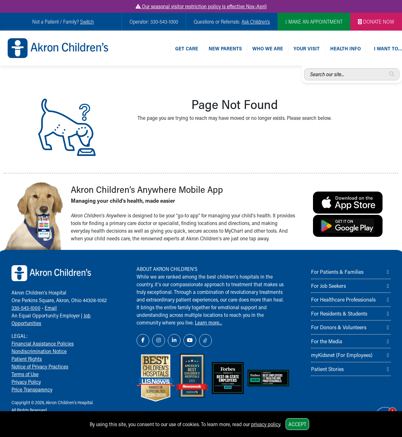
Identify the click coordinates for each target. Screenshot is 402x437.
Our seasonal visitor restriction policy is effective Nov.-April (201, 6)
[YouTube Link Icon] (189, 340)
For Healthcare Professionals (343, 299)
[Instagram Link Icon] (158, 340)
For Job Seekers (328, 285)
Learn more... (208, 322)
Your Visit (307, 48)
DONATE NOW (376, 21)
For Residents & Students (339, 313)
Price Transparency (31, 389)
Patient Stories (327, 368)
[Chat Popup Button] (379, 408)
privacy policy (265, 424)
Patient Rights (26, 358)
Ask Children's (256, 21)
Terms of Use (25, 374)
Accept (297, 424)
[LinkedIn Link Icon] (174, 340)
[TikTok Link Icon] (205, 340)
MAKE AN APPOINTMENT (314, 21)
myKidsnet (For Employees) (341, 354)
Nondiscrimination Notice (39, 351)
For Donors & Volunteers (338, 327)
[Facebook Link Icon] (143, 340)
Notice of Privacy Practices (39, 366)
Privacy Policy (26, 381)
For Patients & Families (337, 271)
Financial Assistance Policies (42, 343)
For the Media (326, 341)
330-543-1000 (26, 307)
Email (51, 307)
